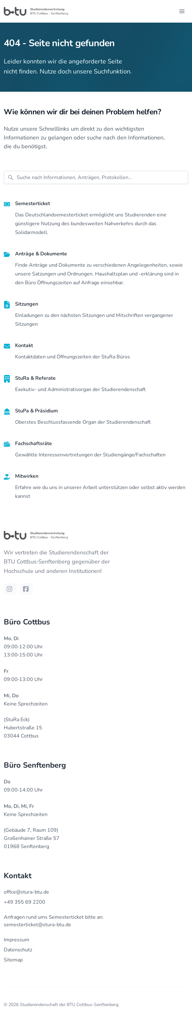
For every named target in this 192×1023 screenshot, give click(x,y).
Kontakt (24, 345)
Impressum (16, 939)
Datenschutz (18, 949)
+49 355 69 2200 (24, 902)
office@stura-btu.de (26, 892)
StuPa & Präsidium (36, 410)
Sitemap (13, 959)
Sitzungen (26, 304)
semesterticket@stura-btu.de (37, 924)
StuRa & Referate (35, 378)
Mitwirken (26, 476)
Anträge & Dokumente (41, 253)
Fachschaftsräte (33, 443)
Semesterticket (32, 203)
